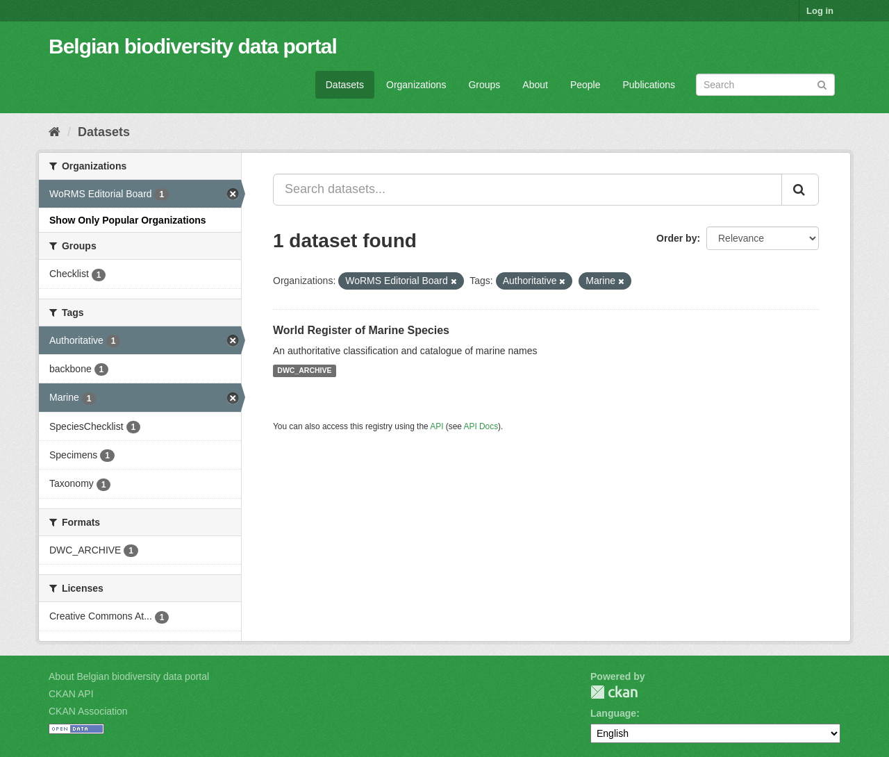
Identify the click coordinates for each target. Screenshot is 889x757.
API (436, 426)
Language (613, 713)
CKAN (614, 692)
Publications (649, 84)
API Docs (481, 426)
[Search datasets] (765, 85)
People (585, 84)
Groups (484, 84)
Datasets (345, 84)
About (535, 84)
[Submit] (822, 84)
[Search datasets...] (527, 190)
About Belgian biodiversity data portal (129, 676)
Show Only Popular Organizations (127, 220)
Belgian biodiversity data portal (193, 46)
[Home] (54, 132)
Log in (819, 11)
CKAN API (71, 693)
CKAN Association (88, 711)
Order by (676, 238)
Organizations (416, 84)
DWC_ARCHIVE (304, 371)
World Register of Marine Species (361, 330)
